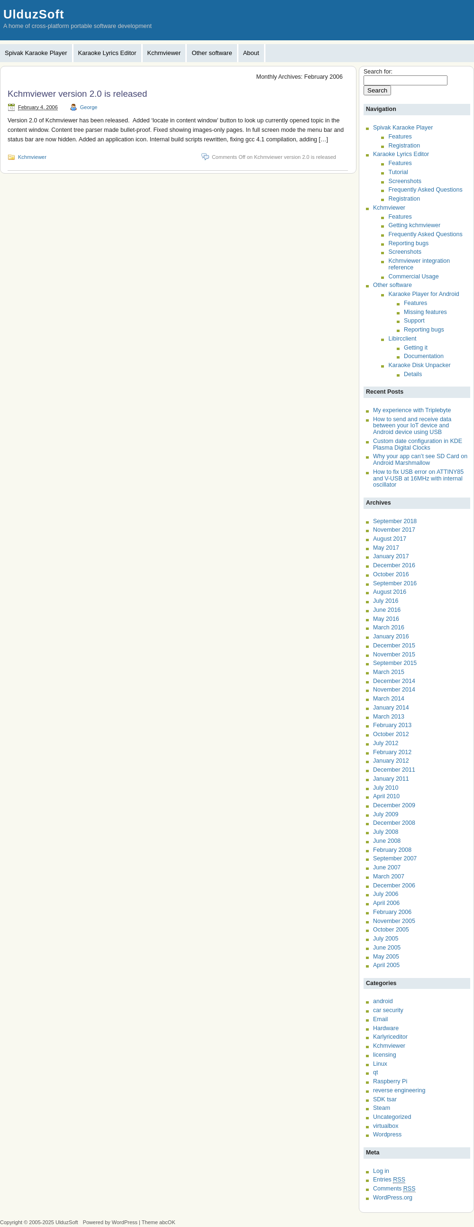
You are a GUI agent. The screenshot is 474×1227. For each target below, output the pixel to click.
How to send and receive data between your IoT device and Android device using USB (412, 425)
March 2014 (388, 698)
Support (414, 320)
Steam (381, 1108)
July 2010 (385, 787)
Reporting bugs (408, 243)
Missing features (425, 312)
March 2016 (388, 627)
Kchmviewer (164, 52)
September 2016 (395, 583)
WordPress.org (392, 1197)
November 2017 (394, 529)
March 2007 (388, 876)
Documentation (424, 356)
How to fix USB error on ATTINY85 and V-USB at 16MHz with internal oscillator (418, 478)
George (89, 107)
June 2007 (387, 867)
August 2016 (389, 592)
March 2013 (388, 716)
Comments (394, 1188)
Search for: (378, 71)
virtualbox (385, 1126)
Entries (389, 1179)
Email (380, 1019)
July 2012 (385, 743)
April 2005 (386, 965)
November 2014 (394, 689)
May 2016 (386, 619)
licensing (384, 1055)
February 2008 (392, 850)
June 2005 (387, 947)
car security (388, 1010)
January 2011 (391, 778)
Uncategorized (392, 1117)
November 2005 (394, 921)
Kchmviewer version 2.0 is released (77, 94)
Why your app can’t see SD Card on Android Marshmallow (420, 459)
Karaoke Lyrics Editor (107, 52)
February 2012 (392, 752)
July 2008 (385, 832)
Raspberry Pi (390, 1081)
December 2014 (394, 681)
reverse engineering (399, 1090)
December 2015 (394, 645)
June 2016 (387, 610)
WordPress (124, 1222)
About (251, 52)
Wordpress (387, 1134)
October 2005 (391, 929)
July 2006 (385, 894)
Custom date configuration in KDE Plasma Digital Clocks (417, 444)
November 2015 (394, 654)
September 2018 (395, 521)
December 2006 (394, 885)
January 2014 (391, 707)
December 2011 (394, 769)
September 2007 (395, 858)
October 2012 (391, 734)
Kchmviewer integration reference (419, 264)
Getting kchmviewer (414, 225)
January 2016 (391, 636)
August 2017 (389, 538)
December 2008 (394, 823)
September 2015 (395, 663)
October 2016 (391, 574)
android (383, 1001)
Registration (404, 145)
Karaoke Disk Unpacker (419, 365)
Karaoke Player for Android (423, 294)
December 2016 (394, 565)
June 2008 (387, 841)
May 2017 (386, 547)
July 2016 (385, 601)
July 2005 (385, 938)
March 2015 (388, 672)
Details (413, 374)
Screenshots (404, 181)
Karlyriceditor (390, 1036)
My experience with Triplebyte (412, 410)
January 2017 (391, 556)
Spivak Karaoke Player (36, 52)
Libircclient (402, 338)
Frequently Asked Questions (425, 189)
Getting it (416, 347)
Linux (380, 1064)
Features (399, 136)
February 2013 (392, 725)
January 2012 (391, 760)
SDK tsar (385, 1099)
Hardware (386, 1028)
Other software (211, 52)
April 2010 (386, 796)
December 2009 (394, 805)
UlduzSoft (33, 14)
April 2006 (386, 903)
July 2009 (385, 814)
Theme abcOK (158, 1222)
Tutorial (398, 172)
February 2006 (392, 912)
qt (375, 1072)
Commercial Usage (413, 276)
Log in (381, 1171)
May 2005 (386, 956)
